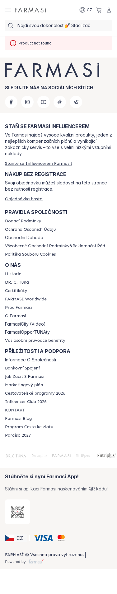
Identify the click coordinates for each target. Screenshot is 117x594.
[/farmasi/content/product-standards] (16, 290)
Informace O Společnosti (30, 359)
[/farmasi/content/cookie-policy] (30, 254)
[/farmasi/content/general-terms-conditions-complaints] (55, 246)
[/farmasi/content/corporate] (26, 299)
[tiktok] (60, 102)
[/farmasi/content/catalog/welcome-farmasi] (35, 340)
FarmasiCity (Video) (25, 324)
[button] (16, 538)
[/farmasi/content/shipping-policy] (23, 221)
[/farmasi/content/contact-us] (15, 410)
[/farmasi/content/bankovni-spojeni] (22, 368)
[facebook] (11, 102)
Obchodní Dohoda (24, 237)
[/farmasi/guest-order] (24, 199)
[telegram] (76, 102)
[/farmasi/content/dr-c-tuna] (17, 282)
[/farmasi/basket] (99, 10)
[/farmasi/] (30, 9)
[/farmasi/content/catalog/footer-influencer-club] (26, 401)
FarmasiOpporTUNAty (27, 332)
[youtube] (43, 102)
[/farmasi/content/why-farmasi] (18, 307)
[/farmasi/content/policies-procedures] (30, 229)
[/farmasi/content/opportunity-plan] (24, 385)
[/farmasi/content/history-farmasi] (13, 273)
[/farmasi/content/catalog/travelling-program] (35, 393)
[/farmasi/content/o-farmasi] (15, 315)
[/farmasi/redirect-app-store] (17, 511)
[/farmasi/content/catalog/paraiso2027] (18, 435)
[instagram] (27, 102)
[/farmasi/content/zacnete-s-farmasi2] (24, 376)
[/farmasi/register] (38, 163)
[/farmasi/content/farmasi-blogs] (18, 418)
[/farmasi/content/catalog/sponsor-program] (29, 427)
